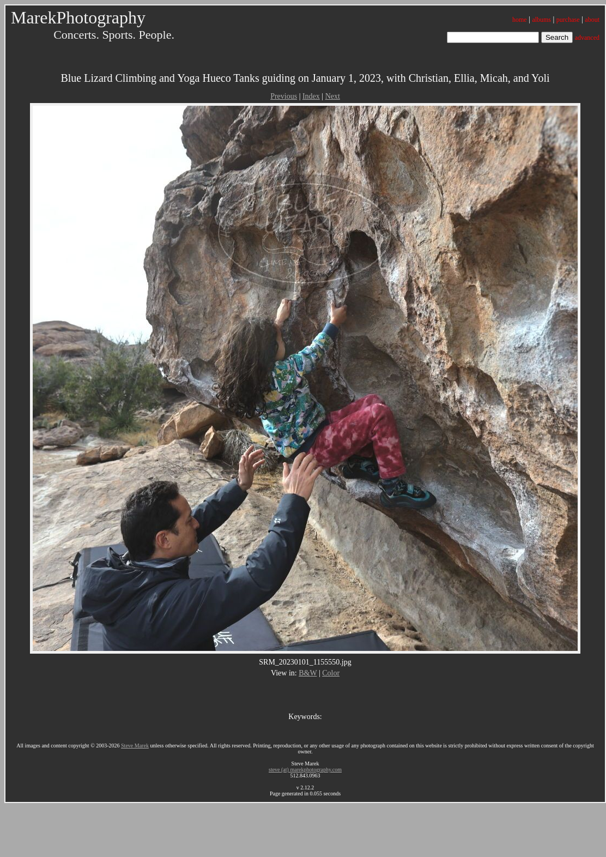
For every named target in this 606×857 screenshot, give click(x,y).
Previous (283, 96)
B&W (308, 673)
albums (541, 19)
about (592, 19)
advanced (587, 37)
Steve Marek (135, 746)
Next (332, 96)
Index (311, 96)
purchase (568, 19)
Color (331, 673)
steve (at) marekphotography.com (305, 769)
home (519, 19)
